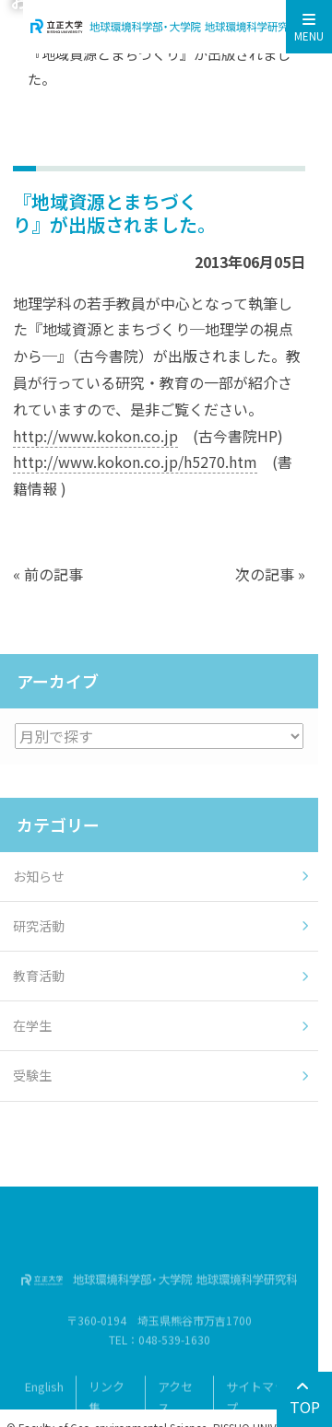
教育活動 (39, 975)
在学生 (32, 1025)
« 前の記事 (48, 574)
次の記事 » (270, 574)
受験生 (32, 1075)
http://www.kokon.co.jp (95, 436)
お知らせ (39, 876)
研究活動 (39, 926)
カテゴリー (58, 824)
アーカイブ (58, 681)
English (44, 1398)
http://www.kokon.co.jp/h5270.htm (135, 461)
